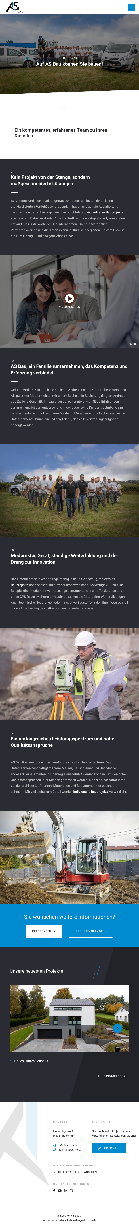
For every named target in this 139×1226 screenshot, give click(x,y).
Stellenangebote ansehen (77, 1172)
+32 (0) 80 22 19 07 (70, 1150)
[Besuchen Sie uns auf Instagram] (72, 1191)
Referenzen (41, 931)
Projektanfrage (89, 931)
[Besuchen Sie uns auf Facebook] (55, 1191)
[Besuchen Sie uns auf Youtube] (61, 1191)
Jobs (81, 107)
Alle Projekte (110, 1076)
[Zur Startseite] (14, 7)
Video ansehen (69, 307)
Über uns (62, 107)
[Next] (117, 1028)
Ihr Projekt (111, 1148)
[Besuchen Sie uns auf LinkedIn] (67, 1191)
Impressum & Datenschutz (57, 1220)
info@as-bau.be (68, 1145)
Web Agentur (80, 1220)
